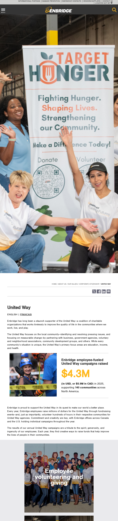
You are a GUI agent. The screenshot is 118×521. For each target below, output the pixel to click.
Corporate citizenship (89, 284)
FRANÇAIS (26, 314)
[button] (94, 293)
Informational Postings (29, 1)
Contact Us (108, 1)
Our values (73, 284)
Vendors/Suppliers (91, 1)
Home (54, 284)
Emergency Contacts (71, 1)
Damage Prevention (51, 1)
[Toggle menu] (3, 9)
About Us (62, 284)
